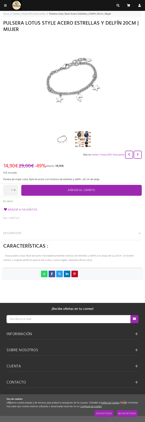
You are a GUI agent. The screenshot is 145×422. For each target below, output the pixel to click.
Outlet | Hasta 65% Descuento (108, 155)
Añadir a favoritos (20, 209)
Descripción (12, 233)
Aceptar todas (104, 413)
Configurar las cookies (91, 406)
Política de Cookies (110, 403)
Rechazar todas (127, 413)
